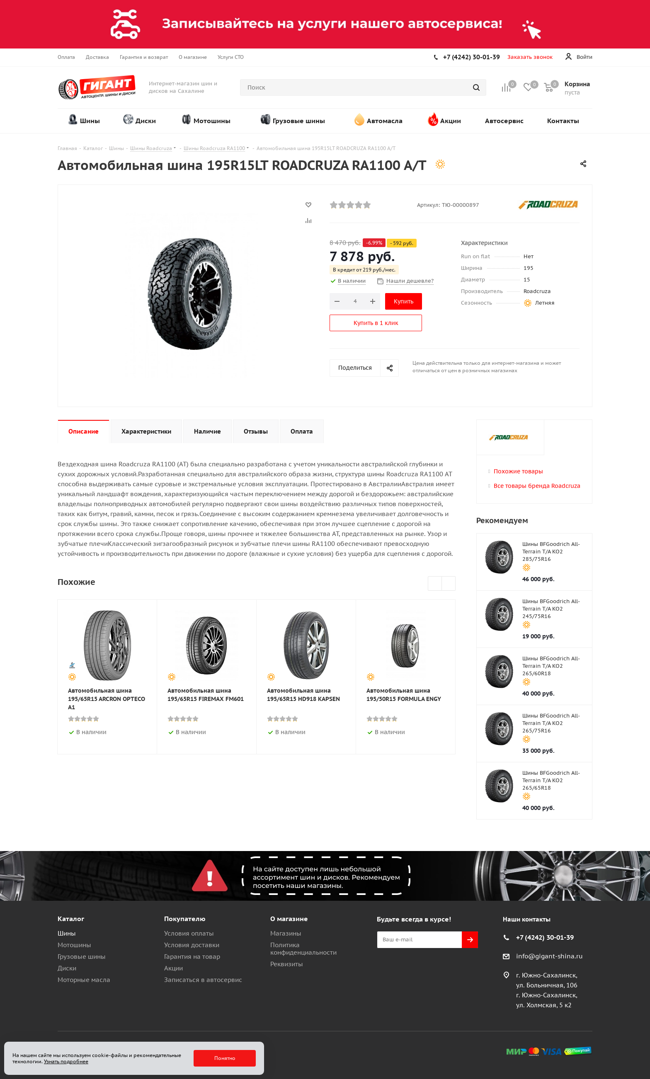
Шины (67, 933)
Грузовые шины (82, 956)
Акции (173, 968)
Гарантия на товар (192, 956)
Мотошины (74, 945)
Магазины (285, 933)
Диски (67, 968)
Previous (435, 584)
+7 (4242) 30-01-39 (471, 57)
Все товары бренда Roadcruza (537, 486)
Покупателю (185, 918)
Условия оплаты (189, 933)
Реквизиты (286, 964)
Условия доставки (191, 945)
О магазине (289, 918)
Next (449, 584)
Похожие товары (518, 471)
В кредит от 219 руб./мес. (364, 270)
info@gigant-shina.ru (549, 956)
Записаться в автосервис (203, 980)
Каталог (71, 918)
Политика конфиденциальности (303, 948)
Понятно (224, 1058)
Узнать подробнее (66, 1061)
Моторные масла (84, 980)
